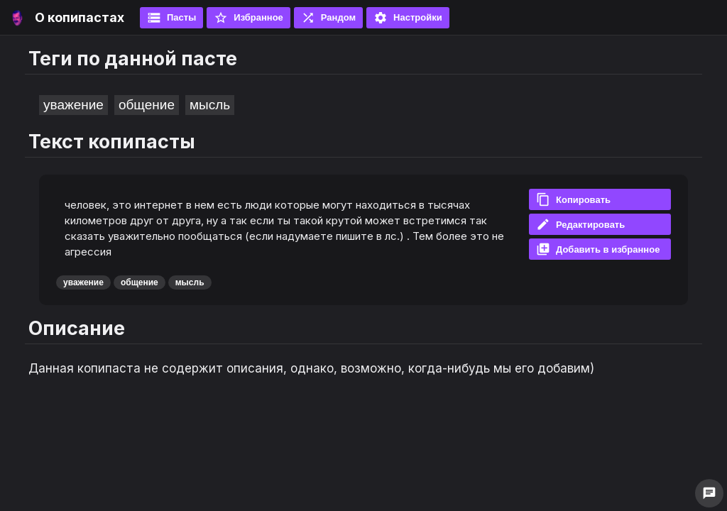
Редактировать (580, 224)
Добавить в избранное (598, 249)
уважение (73, 104)
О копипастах (79, 17)
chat (709, 493)
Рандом (328, 18)
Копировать (573, 199)
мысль (210, 104)
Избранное (248, 18)
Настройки (407, 18)
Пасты (171, 18)
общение (147, 104)
